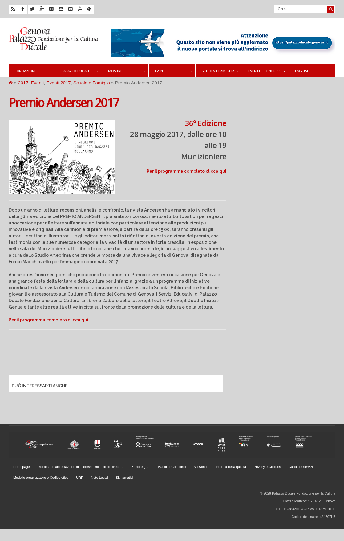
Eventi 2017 (58, 82)
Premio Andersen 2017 (64, 103)
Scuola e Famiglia (91, 82)
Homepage (21, 467)
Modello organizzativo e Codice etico (40, 477)
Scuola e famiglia (220, 71)
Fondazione (33, 71)
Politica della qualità (231, 467)
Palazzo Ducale (80, 71)
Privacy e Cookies (267, 467)
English (302, 71)
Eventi (173, 71)
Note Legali (99, 477)
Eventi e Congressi (266, 71)
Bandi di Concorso (172, 467)
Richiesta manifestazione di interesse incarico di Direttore (80, 467)
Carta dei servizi (301, 467)
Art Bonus (200, 467)
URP (79, 477)
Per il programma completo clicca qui (186, 171)
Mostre (126, 71)
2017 (23, 82)
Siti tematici (124, 477)
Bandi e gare (140, 467)
